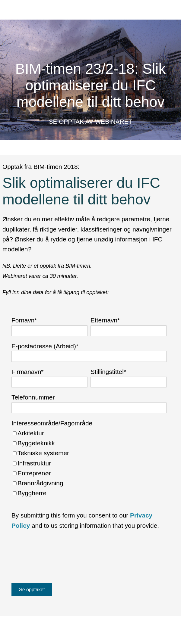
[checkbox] (89, 463)
